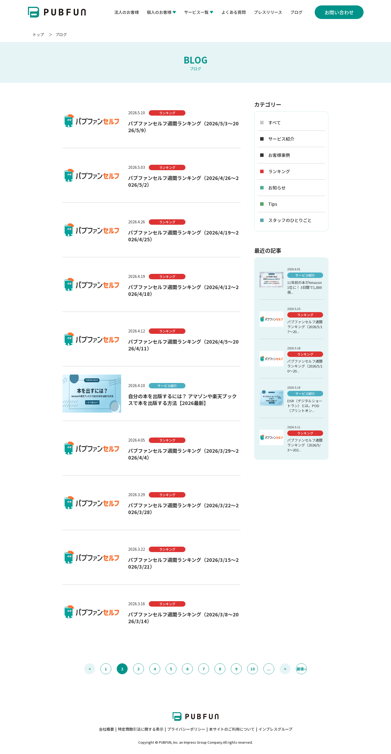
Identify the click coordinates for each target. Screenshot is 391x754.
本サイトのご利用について (232, 729)
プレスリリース (268, 12)
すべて (270, 122)
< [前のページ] (90, 668)
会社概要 (106, 729)
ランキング (275, 171)
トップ (38, 34)
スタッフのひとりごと (286, 220)
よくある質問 (233, 12)
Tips (268, 204)
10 (252, 668)
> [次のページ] (285, 668)
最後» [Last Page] (301, 668)
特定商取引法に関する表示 (140, 729)
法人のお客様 (126, 12)
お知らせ (273, 188)
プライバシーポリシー (186, 729)
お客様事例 (275, 155)
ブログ (296, 12)
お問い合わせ (339, 12)
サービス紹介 (277, 139)
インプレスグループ (275, 729)
